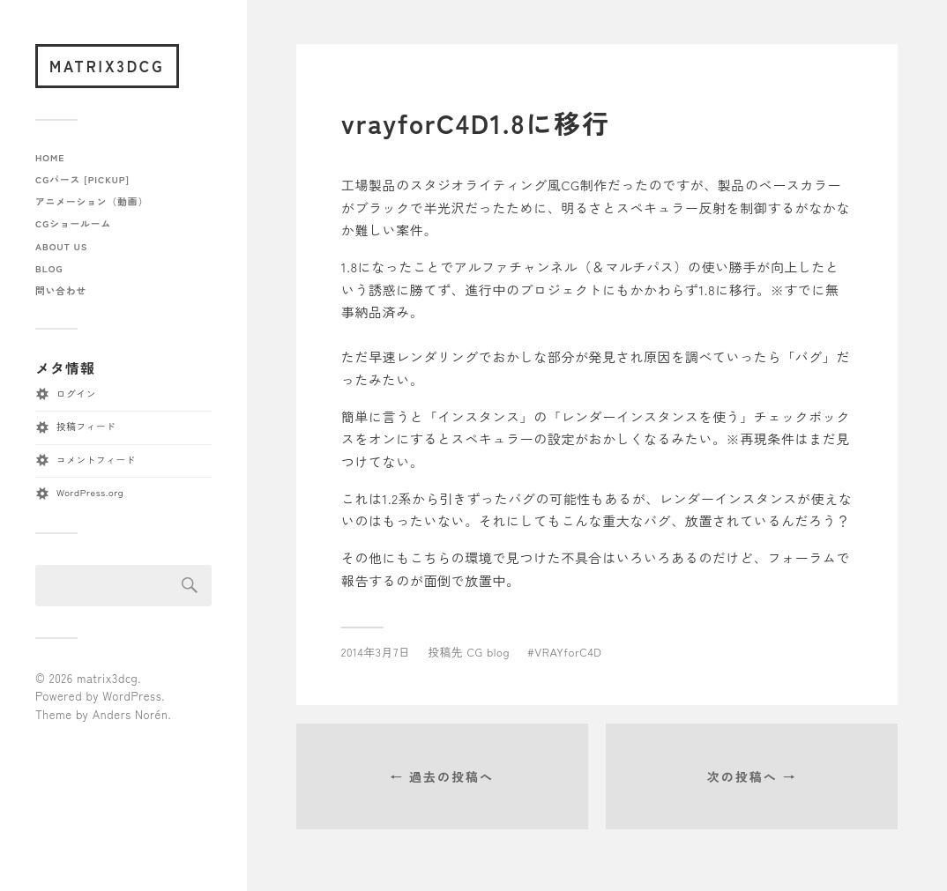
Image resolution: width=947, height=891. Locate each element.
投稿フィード (86, 426)
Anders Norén (130, 714)
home (50, 157)
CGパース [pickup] (82, 179)
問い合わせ (60, 290)
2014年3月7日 (375, 651)
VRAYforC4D (567, 651)
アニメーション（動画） (91, 201)
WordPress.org (89, 492)
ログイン (76, 393)
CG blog (488, 651)
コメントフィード (96, 459)
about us (61, 246)
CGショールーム (73, 223)
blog (49, 268)
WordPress (131, 695)
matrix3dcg (107, 66)
